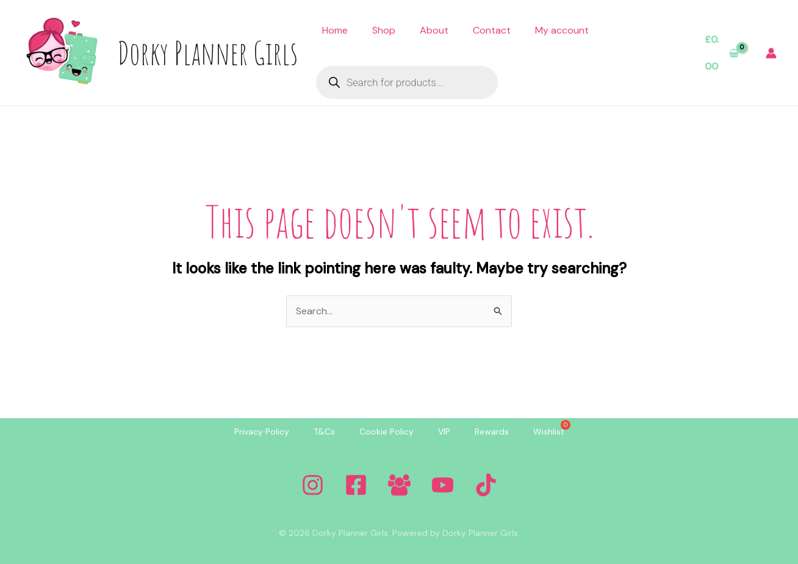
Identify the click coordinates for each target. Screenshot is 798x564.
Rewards (492, 431)
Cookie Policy (386, 431)
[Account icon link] (771, 53)
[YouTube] (442, 485)
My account (562, 30)
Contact (492, 30)
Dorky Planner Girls (207, 52)
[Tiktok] (486, 485)
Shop (383, 30)
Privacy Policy (261, 431)
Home (335, 30)
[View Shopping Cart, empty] (722, 53)
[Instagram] (312, 485)
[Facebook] (356, 485)
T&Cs (324, 431)
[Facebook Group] (399, 485)
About (434, 30)
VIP (444, 431)
